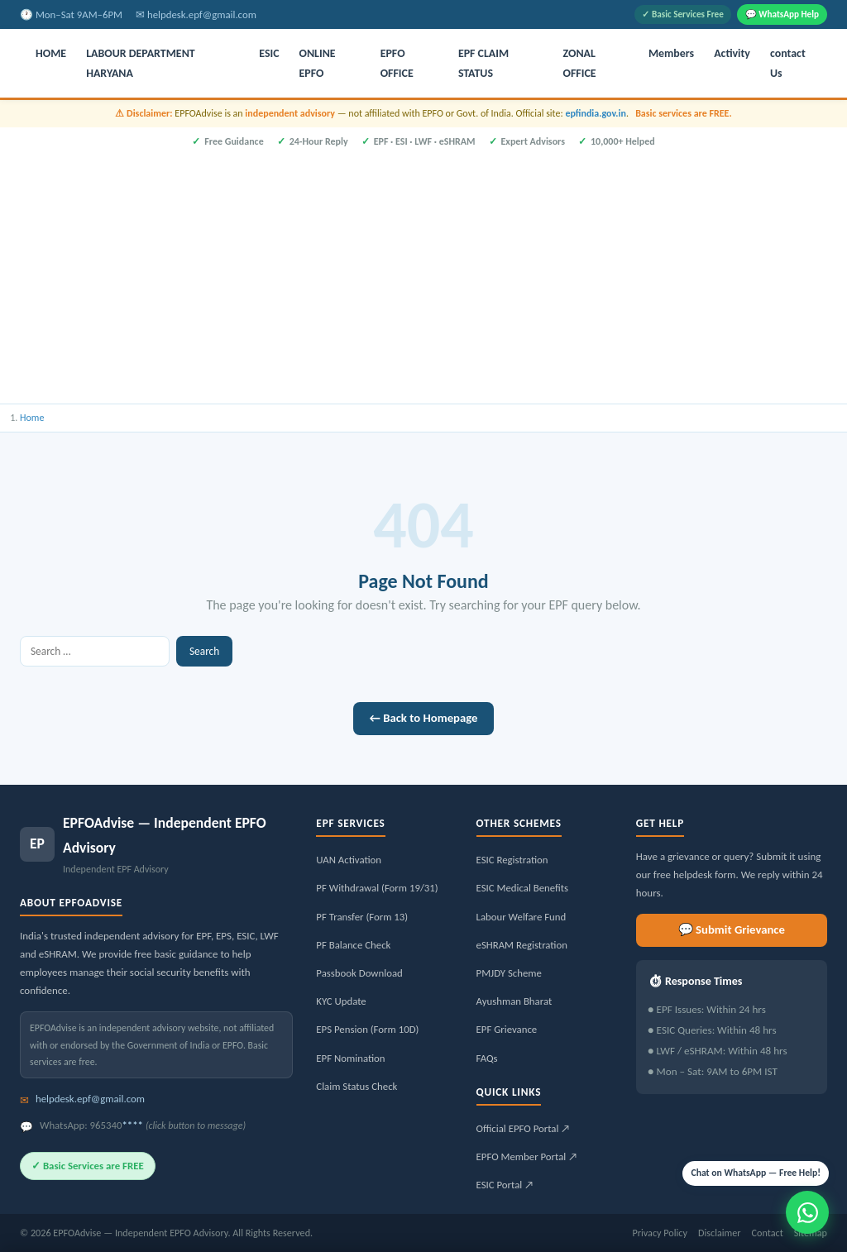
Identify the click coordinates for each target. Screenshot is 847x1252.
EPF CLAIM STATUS (483, 63)
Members (671, 53)
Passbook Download (359, 973)
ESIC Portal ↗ (505, 1184)
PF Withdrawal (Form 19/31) (377, 888)
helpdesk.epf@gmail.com (201, 14)
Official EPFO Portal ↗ (523, 1128)
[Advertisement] (423, 273)
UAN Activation (348, 859)
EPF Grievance (507, 1029)
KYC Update (341, 1001)
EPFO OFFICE (397, 63)
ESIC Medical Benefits (522, 888)
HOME (51, 53)
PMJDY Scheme (509, 973)
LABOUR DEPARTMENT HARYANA (140, 63)
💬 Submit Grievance (731, 929)
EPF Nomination (350, 1058)
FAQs (487, 1058)
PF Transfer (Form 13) (362, 916)
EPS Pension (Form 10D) (367, 1029)
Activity (732, 53)
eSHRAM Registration (521, 945)
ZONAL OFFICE (579, 63)
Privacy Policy (659, 1232)
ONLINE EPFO (317, 63)
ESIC (269, 53)
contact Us (788, 63)
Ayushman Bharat (514, 1001)
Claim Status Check (356, 1086)
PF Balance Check (353, 945)
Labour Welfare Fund (521, 916)
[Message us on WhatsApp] (807, 1212)
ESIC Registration (512, 859)
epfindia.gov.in (595, 113)
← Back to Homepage (424, 717)
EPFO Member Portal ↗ (527, 1156)
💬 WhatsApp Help (782, 14)
